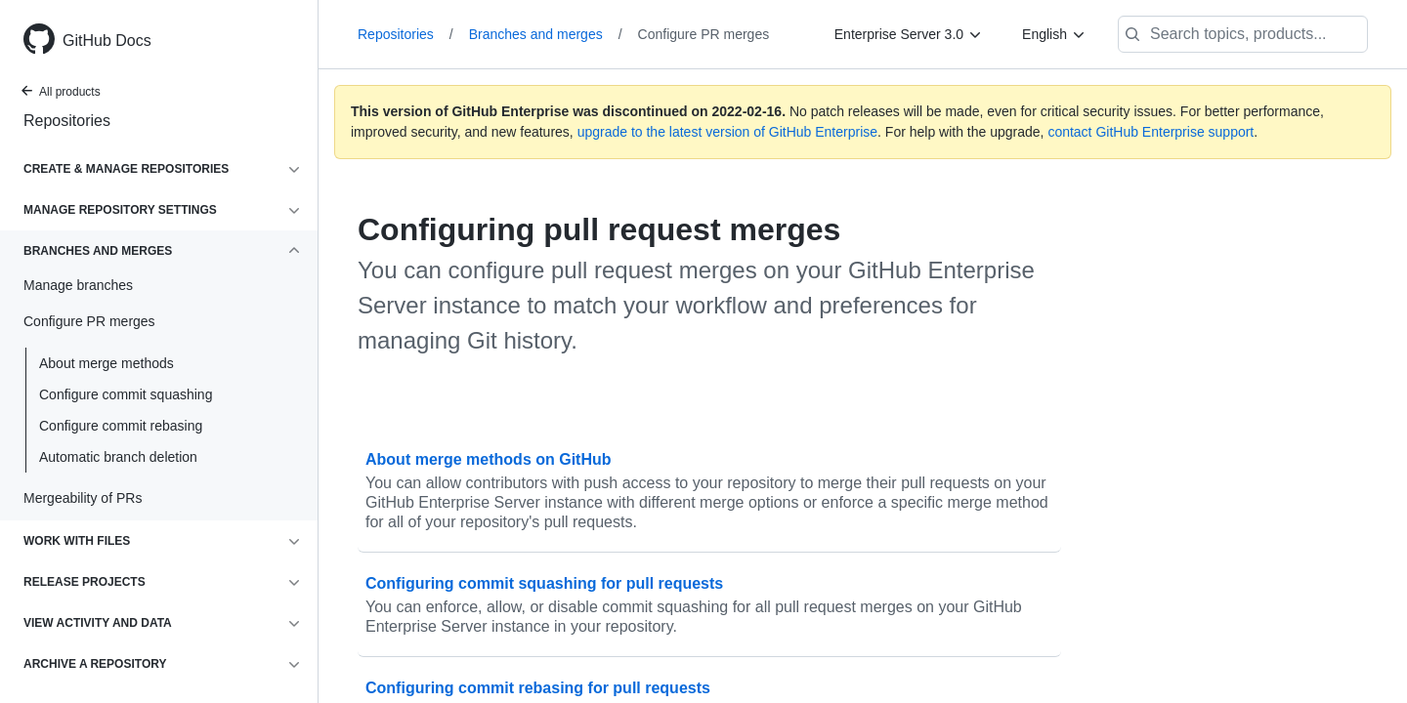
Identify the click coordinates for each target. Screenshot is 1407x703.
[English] (1054, 34)
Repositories (66, 120)
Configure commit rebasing (120, 426)
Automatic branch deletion (118, 457)
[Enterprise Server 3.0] (909, 34)
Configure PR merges (704, 34)
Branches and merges (545, 34)
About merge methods (106, 363)
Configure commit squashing (125, 394)
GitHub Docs (107, 40)
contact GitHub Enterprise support (1150, 132)
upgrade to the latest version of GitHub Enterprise (727, 132)
